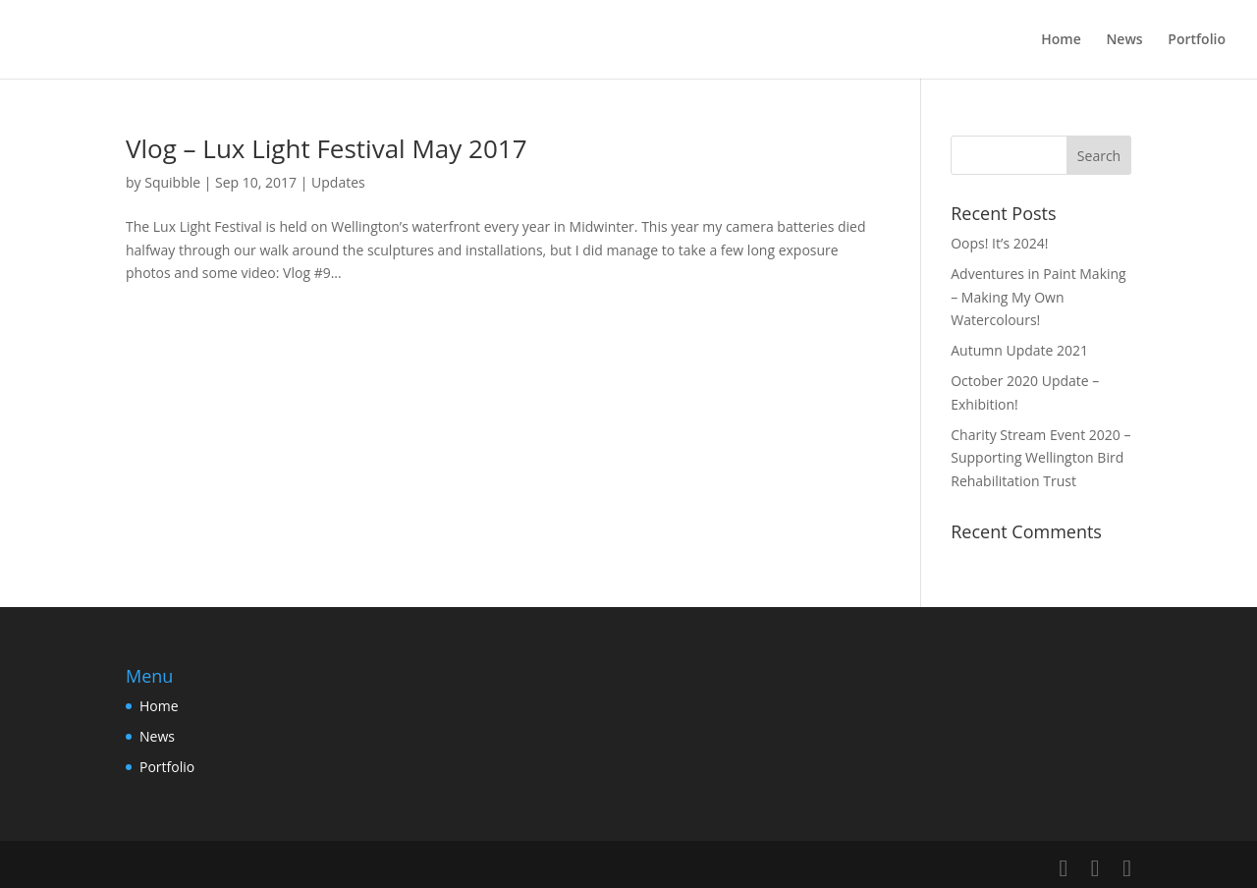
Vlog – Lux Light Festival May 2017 (326, 148)
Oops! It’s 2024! (999, 243)
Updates (338, 182)
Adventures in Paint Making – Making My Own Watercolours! (1038, 297)
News (1124, 40)
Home (1061, 40)
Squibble (172, 182)
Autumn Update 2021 (1019, 350)
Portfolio (1197, 40)
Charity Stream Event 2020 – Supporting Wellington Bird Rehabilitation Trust (1040, 458)
